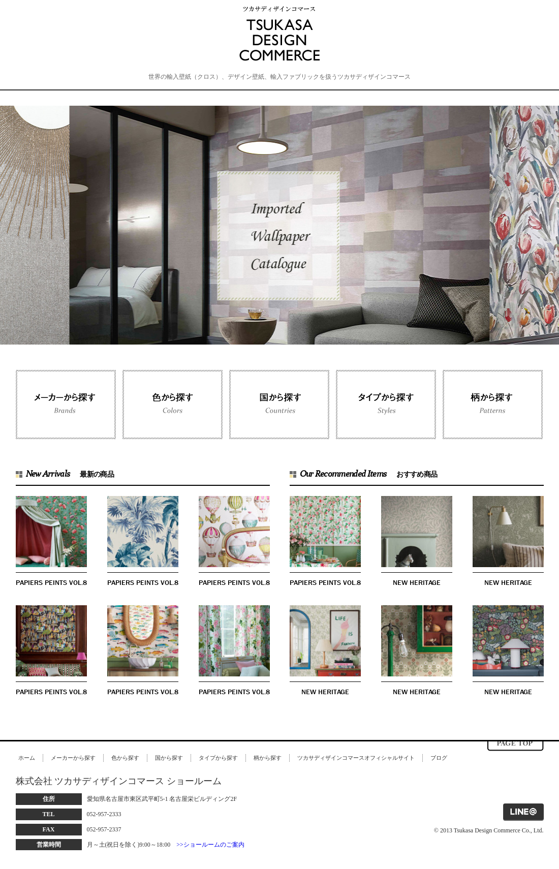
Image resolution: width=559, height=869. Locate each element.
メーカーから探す (73, 758)
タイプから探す (218, 758)
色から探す (125, 758)
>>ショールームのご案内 (210, 844)
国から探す (169, 758)
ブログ (438, 758)
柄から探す (268, 758)
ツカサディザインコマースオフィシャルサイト (356, 758)
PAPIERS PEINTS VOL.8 (51, 582)
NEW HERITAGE (417, 582)
